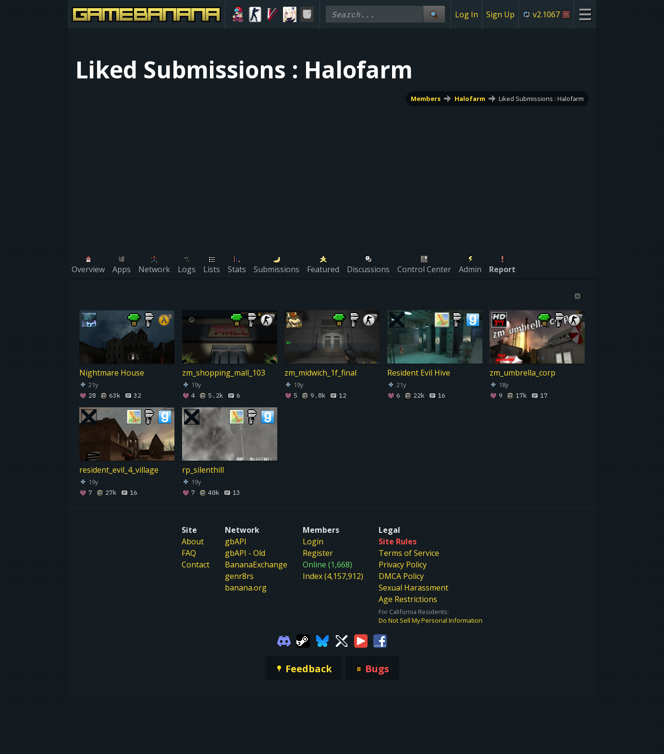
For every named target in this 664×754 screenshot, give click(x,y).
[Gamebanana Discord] (284, 640)
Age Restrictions (408, 599)
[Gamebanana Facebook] (380, 640)
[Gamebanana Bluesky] (322, 640)
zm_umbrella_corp (522, 372)
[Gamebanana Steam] (303, 640)
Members (426, 98)
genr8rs (239, 576)
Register (318, 553)
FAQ (189, 553)
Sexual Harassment (413, 587)
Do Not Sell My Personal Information (430, 620)
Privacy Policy (403, 564)
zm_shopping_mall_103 (223, 372)
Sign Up (500, 14)
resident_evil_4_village (119, 470)
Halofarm (470, 98)
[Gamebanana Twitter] (341, 640)
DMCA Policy (401, 576)
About (193, 541)
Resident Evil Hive (418, 372)
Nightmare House (111, 372)
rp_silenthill (203, 470)
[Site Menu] (585, 14)
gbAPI (235, 541)
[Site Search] (434, 14)
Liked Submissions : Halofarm (541, 98)
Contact (195, 564)
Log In (466, 14)
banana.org (246, 587)
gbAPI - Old (245, 553)
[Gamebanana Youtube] (361, 640)
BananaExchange (256, 564)
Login (313, 541)
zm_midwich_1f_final (320, 372)
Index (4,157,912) (333, 576)
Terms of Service (409, 553)
